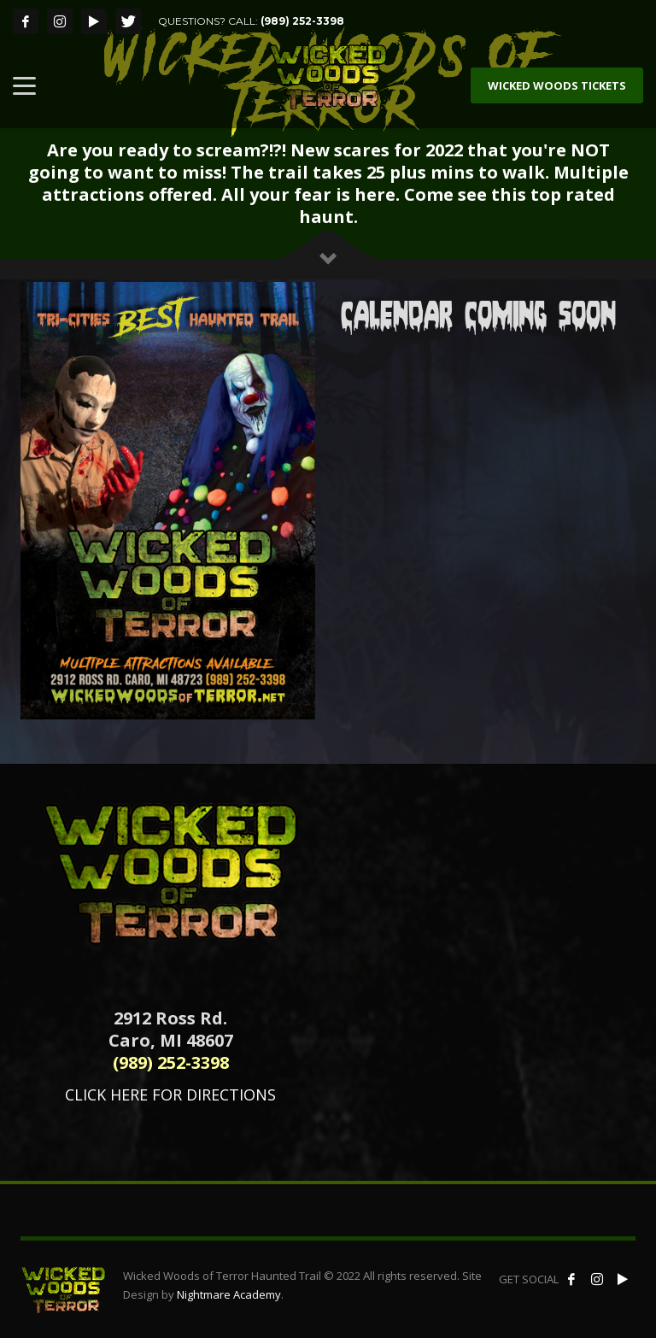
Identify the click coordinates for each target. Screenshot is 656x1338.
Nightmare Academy (229, 1294)
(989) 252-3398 (302, 21)
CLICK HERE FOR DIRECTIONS (170, 1094)
